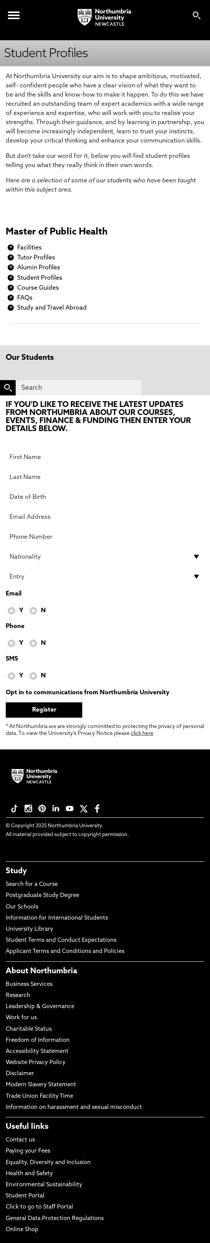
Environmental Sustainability (44, 1185)
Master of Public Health (56, 232)
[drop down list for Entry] (105, 576)
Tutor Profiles (36, 258)
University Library (29, 929)
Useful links (27, 1127)
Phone (15, 626)
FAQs (25, 298)
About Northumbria (41, 971)
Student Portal (25, 1196)
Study (16, 871)
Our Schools (22, 907)
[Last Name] (105, 477)
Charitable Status (29, 1029)
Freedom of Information (38, 1040)
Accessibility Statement (37, 1051)
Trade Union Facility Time (39, 1096)
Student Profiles (39, 278)
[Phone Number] (105, 536)
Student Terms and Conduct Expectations (61, 940)
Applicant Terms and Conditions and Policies (65, 951)
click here (142, 733)
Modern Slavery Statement (41, 1085)
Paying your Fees (28, 1151)
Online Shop (22, 1230)
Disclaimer (20, 1074)
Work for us (21, 1018)
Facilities (29, 248)
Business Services (29, 984)
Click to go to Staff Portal (39, 1207)
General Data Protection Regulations (55, 1219)
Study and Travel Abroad (52, 308)
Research (18, 996)
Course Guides (38, 288)
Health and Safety (29, 1174)
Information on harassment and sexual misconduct (74, 1107)
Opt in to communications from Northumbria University (87, 693)
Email (13, 594)
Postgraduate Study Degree (42, 896)
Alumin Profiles (38, 268)
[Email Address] (105, 517)
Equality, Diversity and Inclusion (48, 1163)
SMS (12, 659)
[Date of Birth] (105, 497)
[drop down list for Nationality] (105, 556)
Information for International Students (57, 918)
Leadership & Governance (40, 1007)
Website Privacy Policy (35, 1063)
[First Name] (105, 457)
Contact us (20, 1140)
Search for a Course (32, 884)
